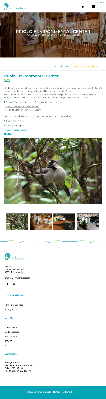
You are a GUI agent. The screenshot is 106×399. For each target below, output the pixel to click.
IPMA (7, 345)
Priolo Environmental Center (86, 66)
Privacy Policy (11, 309)
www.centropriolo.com (16, 130)
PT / (99, 2)
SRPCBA (8, 341)
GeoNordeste (11, 336)
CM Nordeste (11, 327)
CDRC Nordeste (12, 332)
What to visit (65, 66)
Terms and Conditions (14, 305)
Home (53, 66)
